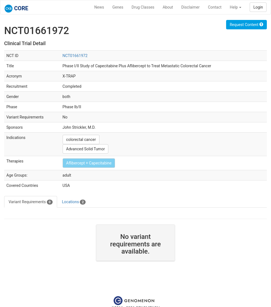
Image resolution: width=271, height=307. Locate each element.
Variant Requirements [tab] (31, 202)
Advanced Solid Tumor (85, 149)
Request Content (246, 24)
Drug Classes (143, 7)
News (99, 7)
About (168, 7)
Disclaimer (190, 7)
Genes (118, 7)
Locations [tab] (74, 202)
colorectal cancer (81, 139)
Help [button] (235, 7)
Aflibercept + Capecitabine (89, 163)
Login (258, 7)
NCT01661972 (75, 55)
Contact (214, 7)
